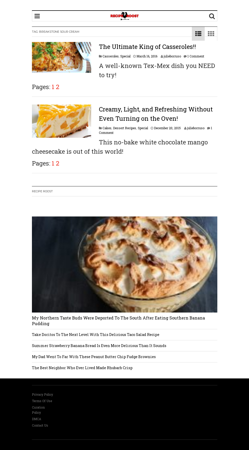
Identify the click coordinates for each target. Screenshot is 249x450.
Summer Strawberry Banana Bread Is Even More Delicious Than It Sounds (99, 345)
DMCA (36, 419)
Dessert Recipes (124, 128)
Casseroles (110, 56)
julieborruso (172, 56)
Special (125, 56)
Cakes (106, 128)
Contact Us (40, 425)
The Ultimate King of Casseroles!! (147, 46)
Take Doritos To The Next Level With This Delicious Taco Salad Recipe (95, 334)
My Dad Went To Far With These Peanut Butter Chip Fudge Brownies (94, 356)
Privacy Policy (42, 394)
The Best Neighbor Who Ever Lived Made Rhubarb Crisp (82, 367)
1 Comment (195, 56)
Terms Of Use (42, 401)
